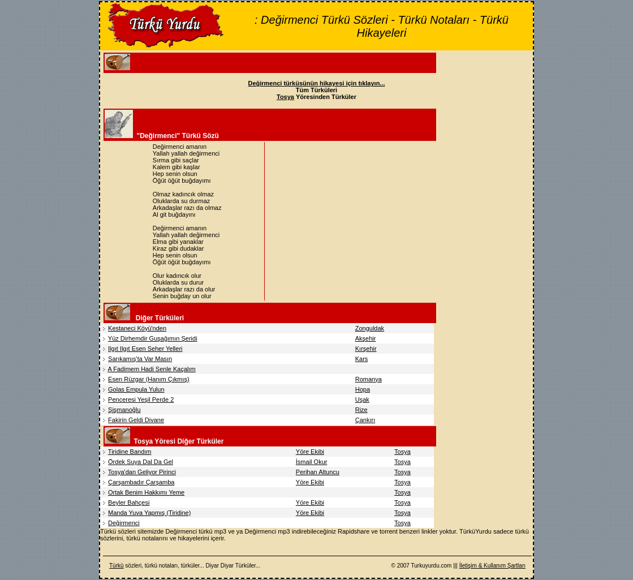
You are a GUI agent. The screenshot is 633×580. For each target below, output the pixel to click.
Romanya (368, 379)
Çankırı (365, 419)
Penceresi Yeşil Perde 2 (141, 399)
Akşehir (365, 338)
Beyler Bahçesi (128, 502)
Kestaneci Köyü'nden (137, 328)
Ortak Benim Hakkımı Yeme (146, 492)
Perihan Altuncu (317, 472)
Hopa (362, 389)
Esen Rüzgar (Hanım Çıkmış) (149, 379)
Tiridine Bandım (130, 451)
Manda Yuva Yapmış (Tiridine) (149, 512)
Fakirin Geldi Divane (136, 419)
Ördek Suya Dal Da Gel (140, 461)
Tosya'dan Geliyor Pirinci (142, 472)
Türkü (116, 565)
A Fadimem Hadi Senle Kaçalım (151, 369)
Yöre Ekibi (310, 451)
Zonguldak (369, 328)
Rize (361, 409)
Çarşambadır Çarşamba (141, 482)
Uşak (362, 399)
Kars (361, 358)
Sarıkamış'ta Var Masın (140, 358)
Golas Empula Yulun (136, 389)
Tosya (402, 451)
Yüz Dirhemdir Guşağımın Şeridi (152, 338)
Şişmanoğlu (124, 409)
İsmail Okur (312, 461)
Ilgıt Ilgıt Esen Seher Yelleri (145, 348)
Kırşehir (366, 348)
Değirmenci (124, 522)
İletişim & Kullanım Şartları (492, 565)
